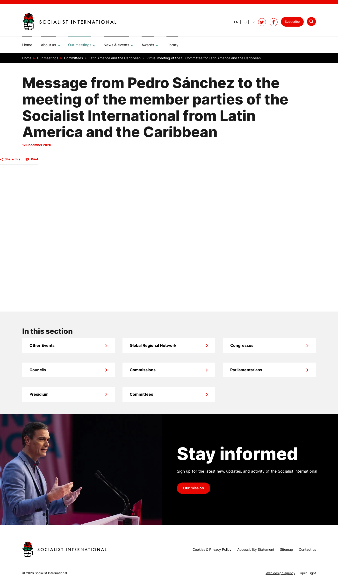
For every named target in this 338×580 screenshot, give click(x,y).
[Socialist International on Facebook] (273, 22)
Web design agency (280, 573)
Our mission (193, 490)
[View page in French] (250, 22)
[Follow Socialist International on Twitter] (262, 22)
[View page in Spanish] (242, 22)
